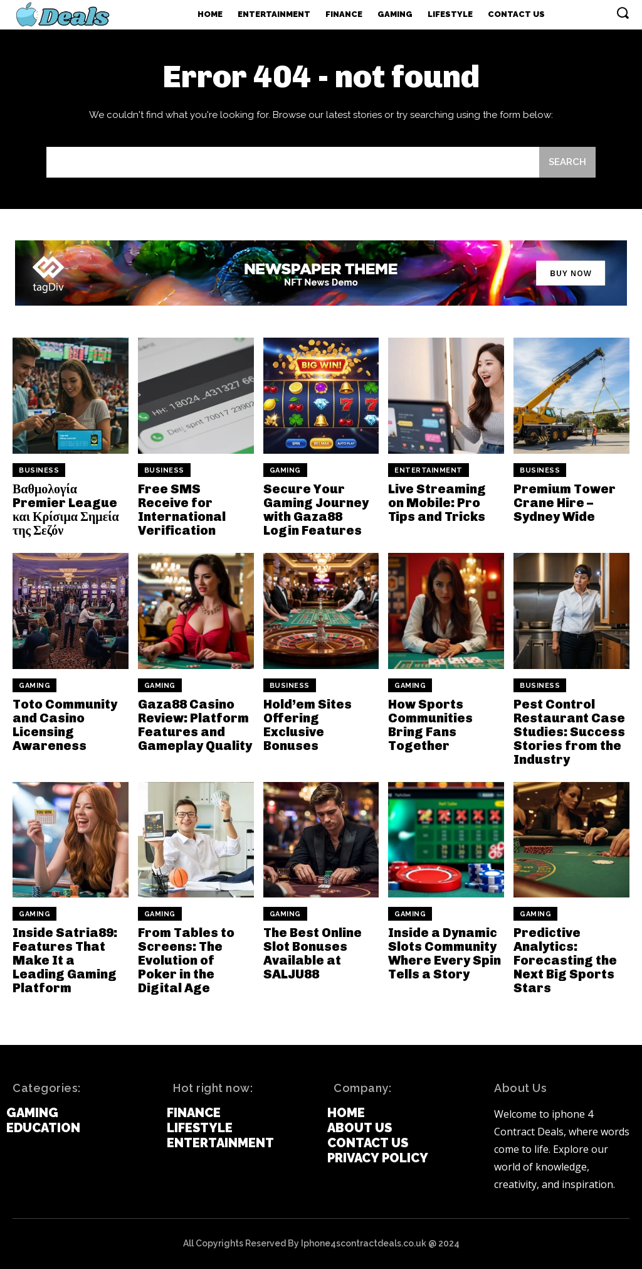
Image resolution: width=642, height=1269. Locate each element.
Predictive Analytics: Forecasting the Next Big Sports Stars (565, 960)
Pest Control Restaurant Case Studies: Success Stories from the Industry (569, 732)
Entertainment (428, 470)
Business (39, 470)
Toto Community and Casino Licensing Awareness (65, 725)
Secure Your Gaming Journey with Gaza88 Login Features (316, 509)
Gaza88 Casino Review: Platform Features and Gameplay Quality (195, 725)
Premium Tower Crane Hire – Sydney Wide (564, 502)
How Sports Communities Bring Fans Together (430, 725)
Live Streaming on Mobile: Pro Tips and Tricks (437, 502)
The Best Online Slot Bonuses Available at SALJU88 (312, 953)
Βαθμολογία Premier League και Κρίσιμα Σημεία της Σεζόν (66, 509)
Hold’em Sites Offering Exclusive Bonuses (307, 725)
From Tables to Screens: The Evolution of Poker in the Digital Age (186, 960)
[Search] (567, 162)
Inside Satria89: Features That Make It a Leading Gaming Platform (65, 960)
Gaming (285, 470)
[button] (622, 12)
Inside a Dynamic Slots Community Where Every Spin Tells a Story (444, 953)
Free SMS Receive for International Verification (182, 509)
